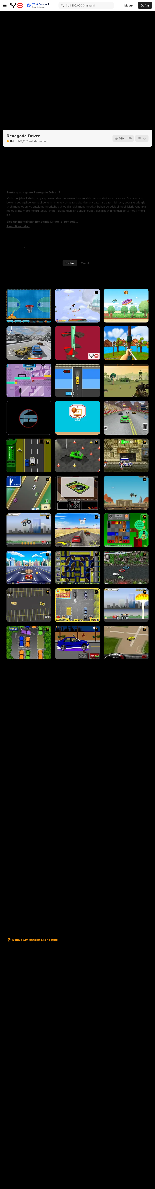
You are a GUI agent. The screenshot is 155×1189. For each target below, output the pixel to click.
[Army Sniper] (126, 380)
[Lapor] (142, 138)
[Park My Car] (77, 605)
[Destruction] (126, 605)
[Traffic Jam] (126, 530)
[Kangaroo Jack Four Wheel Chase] (126, 493)
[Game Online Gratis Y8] (16, 5)
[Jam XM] (126, 567)
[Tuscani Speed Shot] (77, 530)
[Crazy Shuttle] (126, 455)
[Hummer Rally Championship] (126, 642)
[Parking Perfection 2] (28, 642)
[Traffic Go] (77, 380)
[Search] (61, 5)
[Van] (28, 493)
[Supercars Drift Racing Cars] (126, 418)
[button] (18, 226)
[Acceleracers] (77, 567)
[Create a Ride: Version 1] (77, 642)
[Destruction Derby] (28, 605)
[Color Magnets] (28, 380)
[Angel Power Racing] (28, 567)
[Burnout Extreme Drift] (28, 343)
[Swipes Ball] (77, 418)
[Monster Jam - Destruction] (28, 530)
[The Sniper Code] (28, 418)
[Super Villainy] (77, 305)
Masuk (128, 5)
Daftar (145, 5)
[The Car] (77, 493)
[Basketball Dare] (28, 305)
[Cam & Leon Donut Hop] (126, 305)
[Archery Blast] (126, 343)
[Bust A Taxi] (28, 455)
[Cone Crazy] (77, 455)
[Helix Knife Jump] (77, 343)
